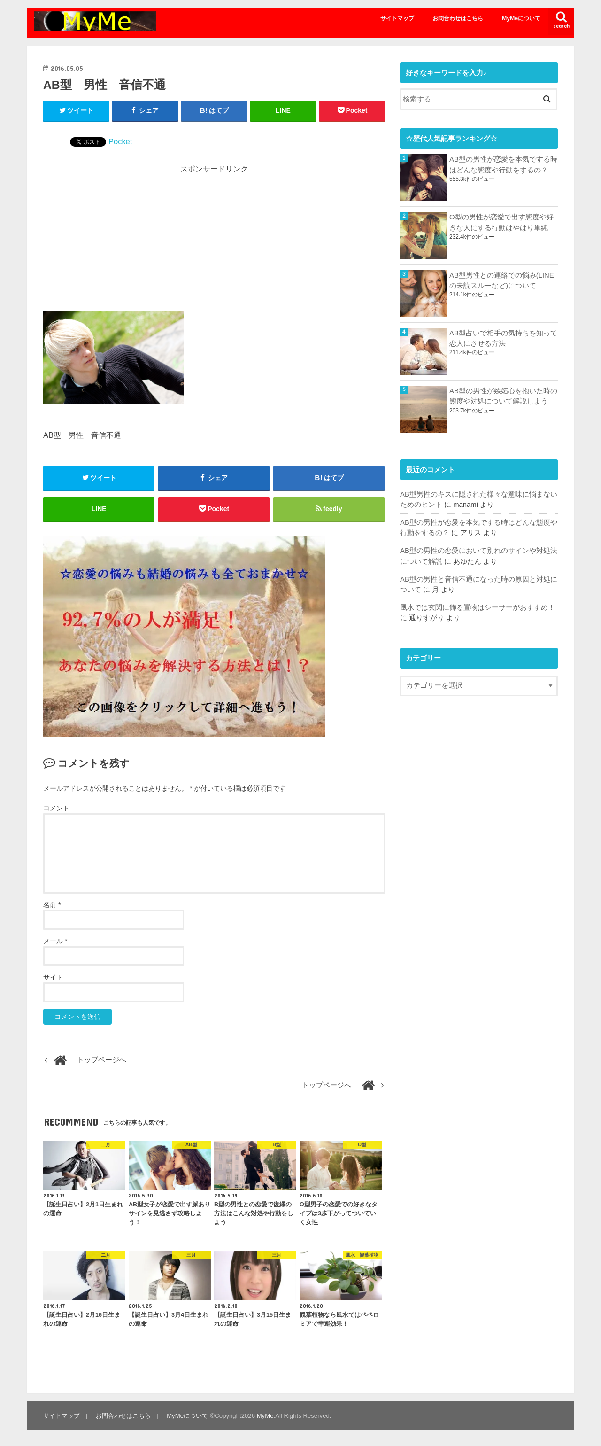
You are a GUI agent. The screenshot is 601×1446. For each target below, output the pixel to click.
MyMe (264, 1415)
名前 (52, 905)
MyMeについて (521, 18)
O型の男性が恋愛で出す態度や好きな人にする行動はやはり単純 (501, 222)
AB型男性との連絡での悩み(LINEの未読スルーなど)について (501, 280)
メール (55, 941)
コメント (56, 808)
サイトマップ (397, 18)
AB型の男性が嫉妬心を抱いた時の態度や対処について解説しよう (503, 396)
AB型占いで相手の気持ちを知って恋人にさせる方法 (503, 338)
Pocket (120, 141)
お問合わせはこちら (457, 18)
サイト (53, 977)
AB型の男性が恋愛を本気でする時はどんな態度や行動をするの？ (503, 164)
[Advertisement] (214, 240)
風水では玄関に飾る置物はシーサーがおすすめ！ (477, 607)
